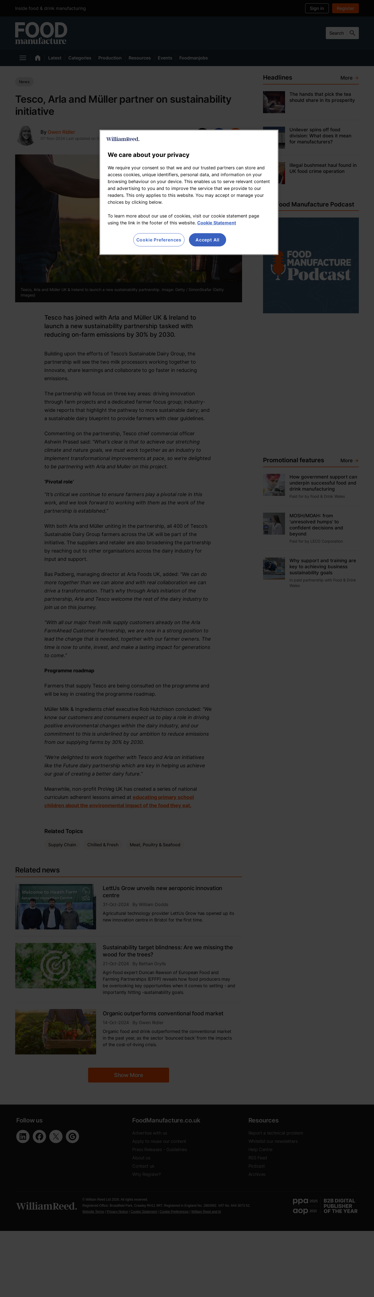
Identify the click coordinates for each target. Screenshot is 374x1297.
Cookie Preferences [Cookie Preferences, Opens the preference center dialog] (158, 240)
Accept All (207, 240)
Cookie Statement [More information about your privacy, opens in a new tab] (216, 222)
